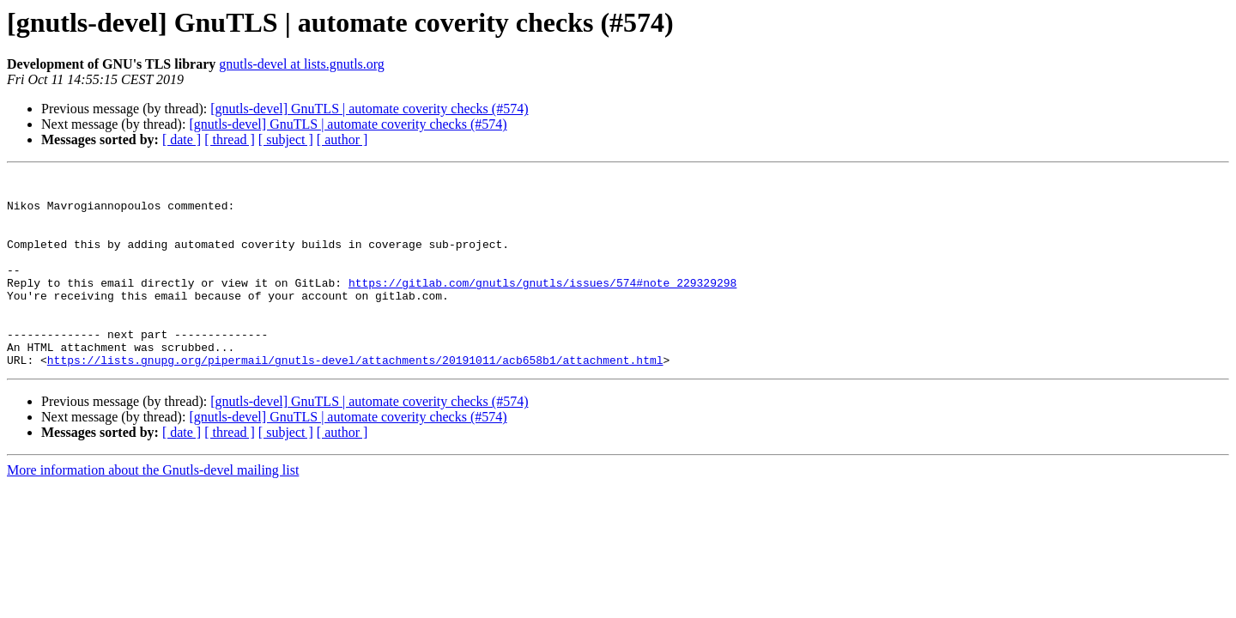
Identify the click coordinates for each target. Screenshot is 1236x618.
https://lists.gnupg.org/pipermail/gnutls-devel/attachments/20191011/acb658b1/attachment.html (355, 398)
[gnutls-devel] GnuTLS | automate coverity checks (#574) (369, 108)
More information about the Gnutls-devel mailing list (153, 508)
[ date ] (181, 139)
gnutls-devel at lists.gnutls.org (302, 64)
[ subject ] (285, 139)
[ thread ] (229, 139)
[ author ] (342, 139)
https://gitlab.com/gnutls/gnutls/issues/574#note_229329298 (542, 305)
